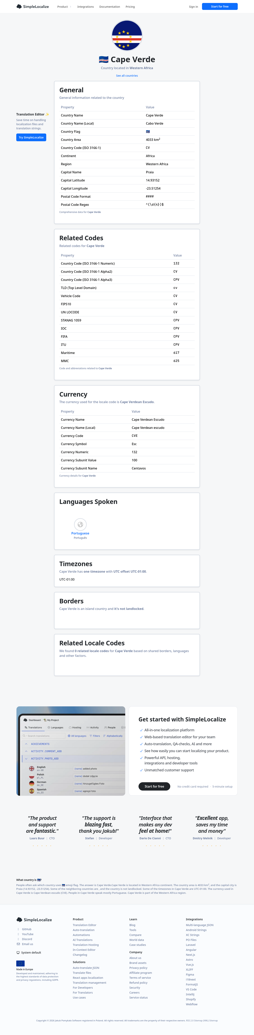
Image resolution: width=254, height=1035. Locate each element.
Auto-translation (83, 930)
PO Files (191, 940)
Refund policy (138, 982)
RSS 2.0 (189, 1020)
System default (28, 952)
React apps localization (88, 978)
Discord (24, 939)
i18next (191, 979)
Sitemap (213, 1020)
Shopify (191, 999)
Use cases (79, 997)
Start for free (220, 6)
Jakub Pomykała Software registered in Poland (79, 1020)
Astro (189, 960)
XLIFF (189, 969)
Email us (24, 944)
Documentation (109, 7)
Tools (132, 930)
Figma (190, 974)
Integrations (85, 7)
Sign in (193, 7)
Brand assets (137, 963)
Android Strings (196, 930)
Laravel (190, 945)
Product (64, 7)
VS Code (191, 989)
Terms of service (140, 978)
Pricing (130, 7)
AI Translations (82, 940)
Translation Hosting (86, 945)
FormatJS (192, 984)
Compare (135, 935)
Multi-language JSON (200, 925)
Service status (138, 997)
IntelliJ (190, 994)
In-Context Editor (84, 950)
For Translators (83, 992)
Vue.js (190, 964)
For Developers (83, 987)
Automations (81, 935)
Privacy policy (138, 968)
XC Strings (192, 935)
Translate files (82, 973)
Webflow (191, 1004)
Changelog (80, 955)
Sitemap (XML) (201, 1020)
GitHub (23, 929)
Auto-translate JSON (86, 968)
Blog (132, 925)
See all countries (127, 75)
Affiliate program (140, 973)
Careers (134, 992)
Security (134, 987)
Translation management (89, 982)
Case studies (137, 945)
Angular (191, 950)
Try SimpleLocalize (31, 137)
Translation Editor (84, 925)
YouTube (24, 934)
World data (136, 940)
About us (135, 958)
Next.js (190, 955)
